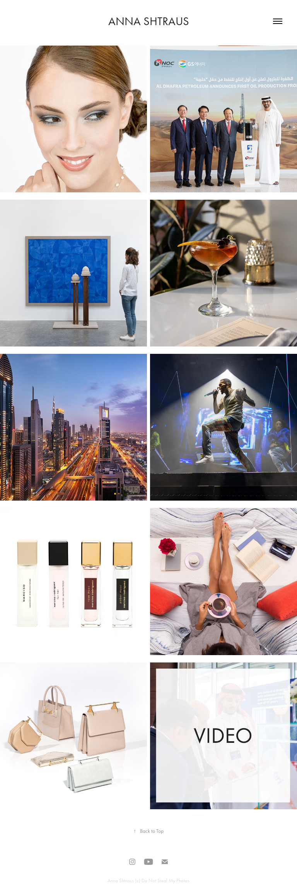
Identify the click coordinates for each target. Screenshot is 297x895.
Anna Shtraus (148, 21)
